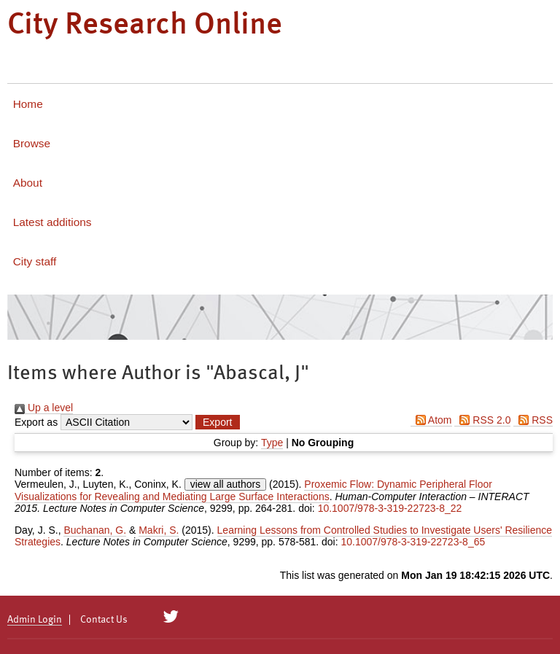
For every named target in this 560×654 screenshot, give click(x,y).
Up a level (44, 407)
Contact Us (104, 620)
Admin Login (34, 620)
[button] (217, 422)
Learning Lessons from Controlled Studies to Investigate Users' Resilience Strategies (283, 536)
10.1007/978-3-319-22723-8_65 (413, 542)
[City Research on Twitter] (171, 617)
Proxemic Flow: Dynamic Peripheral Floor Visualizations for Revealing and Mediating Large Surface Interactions (253, 490)
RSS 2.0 (482, 420)
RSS (533, 420)
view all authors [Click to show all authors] (225, 484)
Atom (431, 420)
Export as (36, 422)
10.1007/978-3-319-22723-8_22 (390, 508)
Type (272, 442)
